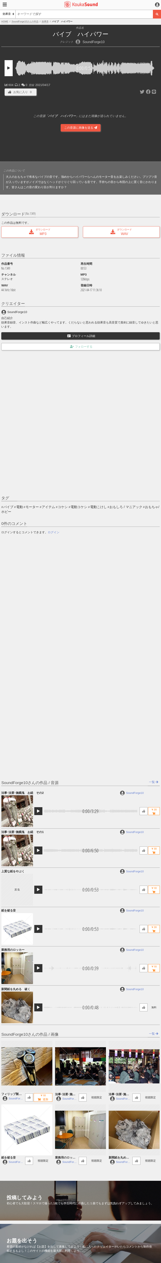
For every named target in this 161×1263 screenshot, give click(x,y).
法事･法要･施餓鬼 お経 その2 (22, 792)
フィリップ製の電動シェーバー (11, 1094)
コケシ (63, 507)
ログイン (53, 532)
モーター (32, 507)
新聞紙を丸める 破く (15, 989)
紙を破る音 (8, 910)
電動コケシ (79, 507)
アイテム (48, 507)
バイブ (8, 507)
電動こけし (98, 507)
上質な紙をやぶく (13, 871)
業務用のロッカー (13, 949)
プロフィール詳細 (81, 336)
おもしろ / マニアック (125, 507)
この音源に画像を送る (80, 127)
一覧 (153, 782)
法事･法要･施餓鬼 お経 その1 (22, 832)
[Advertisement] (80, 147)
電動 (19, 507)
